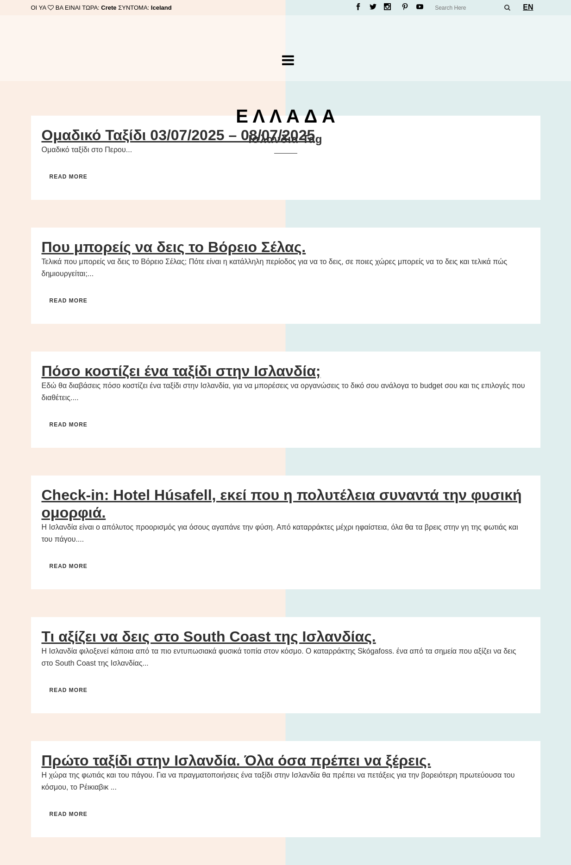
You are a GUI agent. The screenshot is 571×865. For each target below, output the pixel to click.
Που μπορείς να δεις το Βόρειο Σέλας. (174, 247)
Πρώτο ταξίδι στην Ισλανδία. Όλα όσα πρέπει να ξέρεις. (236, 760)
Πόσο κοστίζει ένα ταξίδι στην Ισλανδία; (181, 371)
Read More (69, 176)
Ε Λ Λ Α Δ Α (285, 116)
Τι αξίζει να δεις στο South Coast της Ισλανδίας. (209, 636)
